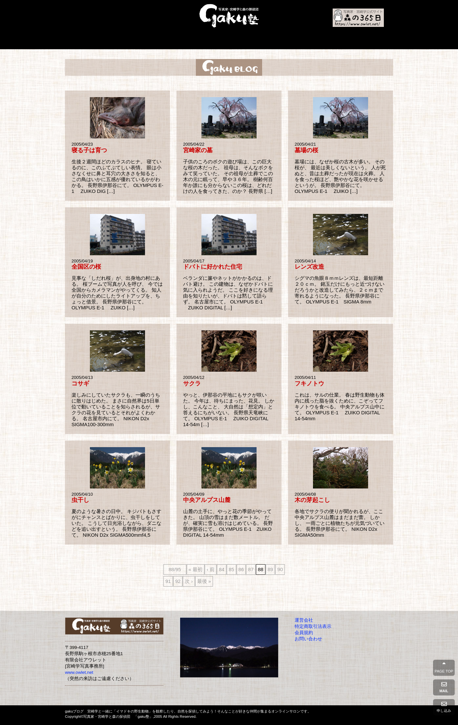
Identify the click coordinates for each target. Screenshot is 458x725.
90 (280, 569)
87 (251, 569)
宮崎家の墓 (198, 150)
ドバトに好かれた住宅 (212, 266)
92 (178, 581)
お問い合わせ (308, 638)
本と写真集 (202, 41)
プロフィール (166, 41)
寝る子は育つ (89, 150)
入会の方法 (235, 41)
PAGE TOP (444, 667)
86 (241, 569)
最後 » (204, 581)
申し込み (444, 707)
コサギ (80, 383)
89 (270, 569)
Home (96, 41)
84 (221, 569)
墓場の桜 (306, 150)
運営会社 (304, 620)
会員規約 (304, 632)
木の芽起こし (312, 500)
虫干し (80, 500)
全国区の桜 (86, 266)
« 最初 (196, 569)
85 (231, 569)
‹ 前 (211, 569)
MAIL (443, 687)
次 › (189, 581)
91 (168, 581)
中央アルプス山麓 (206, 500)
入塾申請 (314, 41)
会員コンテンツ (358, 41)
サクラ (192, 383)
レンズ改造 (309, 266)
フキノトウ (309, 383)
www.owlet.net (79, 672)
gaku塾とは (132, 41)
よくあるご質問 (272, 41)
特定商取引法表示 (313, 626)
